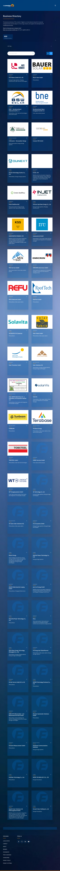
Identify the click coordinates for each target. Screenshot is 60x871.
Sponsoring (6, 857)
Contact (5, 844)
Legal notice (6, 841)
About (4, 846)
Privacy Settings (7, 863)
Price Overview (7, 855)
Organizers (6, 852)
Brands (5, 849)
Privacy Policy (7, 860)
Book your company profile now (10, 30)
